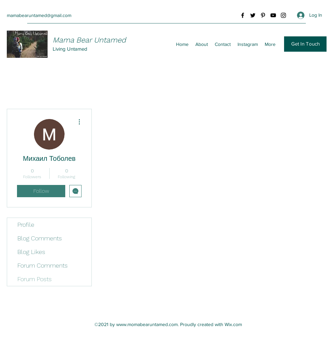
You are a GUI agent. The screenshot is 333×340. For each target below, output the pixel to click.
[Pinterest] (263, 15)
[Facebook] (242, 15)
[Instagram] (283, 15)
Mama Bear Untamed (89, 40)
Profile (25, 224)
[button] (305, 44)
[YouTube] (273, 15)
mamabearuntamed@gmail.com (39, 15)
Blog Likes (31, 251)
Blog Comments (39, 238)
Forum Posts (34, 279)
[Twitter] (252, 15)
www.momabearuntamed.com (147, 324)
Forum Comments (42, 265)
